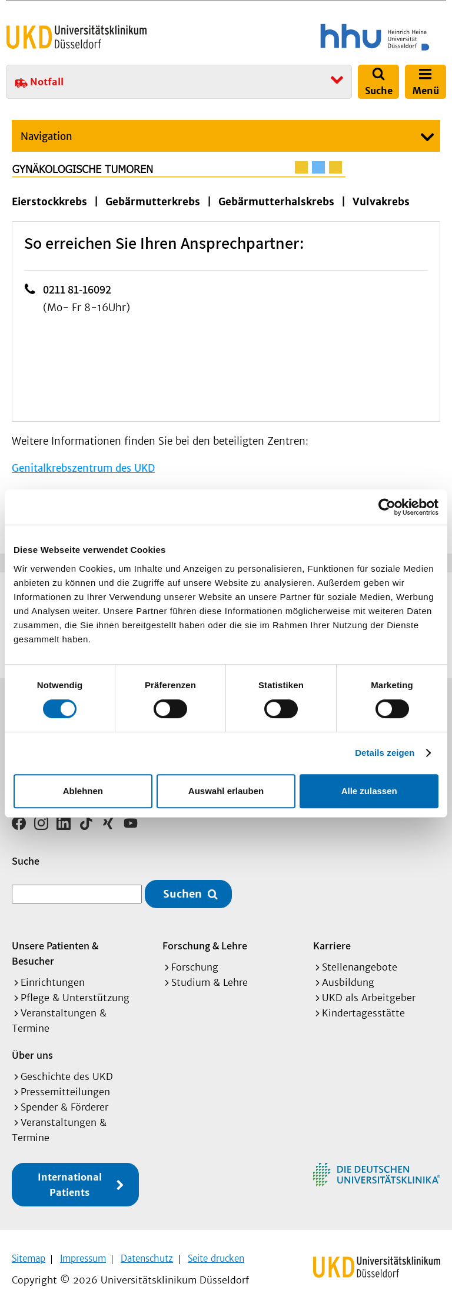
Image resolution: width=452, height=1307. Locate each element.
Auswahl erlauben (226, 791)
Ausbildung (348, 978)
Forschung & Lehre (204, 941)
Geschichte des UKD (67, 1072)
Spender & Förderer (64, 1103)
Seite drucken (216, 1254)
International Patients (70, 1180)
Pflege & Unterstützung (75, 993)
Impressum (83, 1254)
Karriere (332, 941)
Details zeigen (384, 753)
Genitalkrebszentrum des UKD (83, 468)
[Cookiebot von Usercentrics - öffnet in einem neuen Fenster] (386, 507)
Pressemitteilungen (65, 1087)
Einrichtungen (53, 978)
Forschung (194, 963)
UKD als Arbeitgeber (369, 993)
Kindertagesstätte (363, 1009)
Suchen (182, 890)
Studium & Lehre (209, 978)
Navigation (46, 136)
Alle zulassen (369, 791)
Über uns (32, 1051)
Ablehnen (83, 791)
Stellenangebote (359, 963)
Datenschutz (147, 1254)
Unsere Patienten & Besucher (55, 949)
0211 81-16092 (77, 289)
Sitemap (28, 1254)
